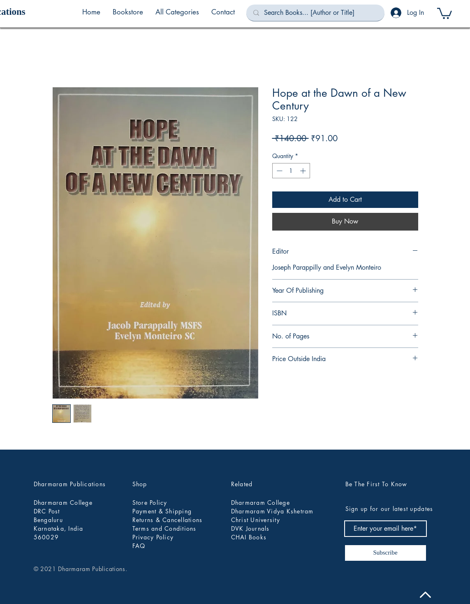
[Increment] (304, 170)
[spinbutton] (291, 170)
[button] (177, 12)
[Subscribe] (385, 553)
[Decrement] (278, 170)
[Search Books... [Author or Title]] (315, 13)
